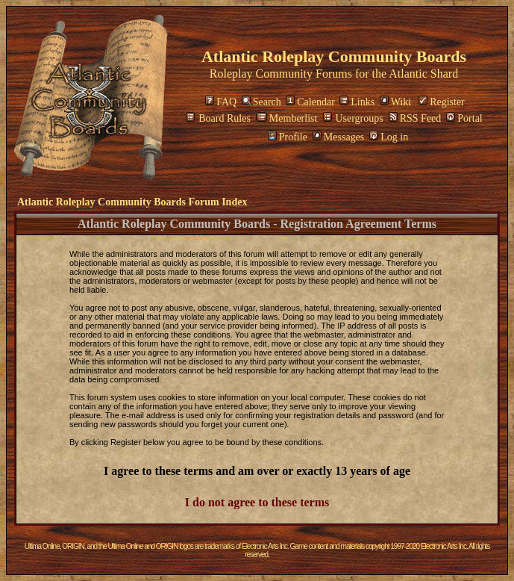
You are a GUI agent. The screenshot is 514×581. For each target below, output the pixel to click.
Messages (338, 137)
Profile (287, 137)
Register (442, 102)
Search (261, 102)
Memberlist (287, 118)
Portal (464, 118)
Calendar (310, 102)
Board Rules (218, 118)
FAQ (220, 102)
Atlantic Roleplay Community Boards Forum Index (132, 202)
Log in (388, 137)
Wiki (395, 102)
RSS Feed (415, 118)
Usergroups (353, 118)
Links (356, 102)
